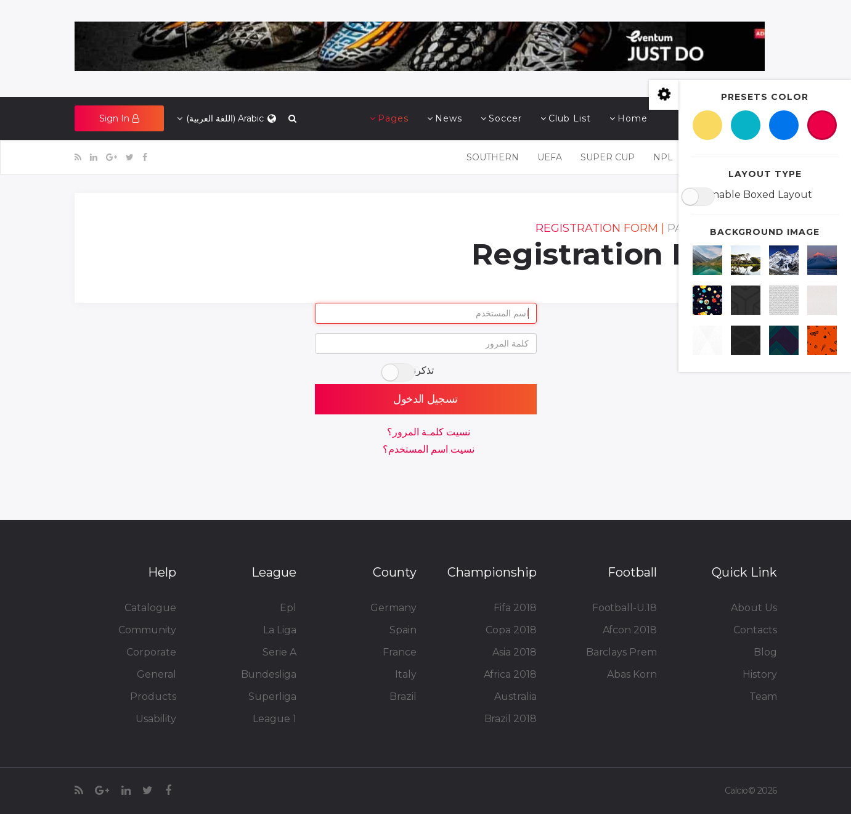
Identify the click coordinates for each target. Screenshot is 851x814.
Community (147, 630)
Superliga (272, 696)
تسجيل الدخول (425, 399)
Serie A (279, 652)
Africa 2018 (510, 674)
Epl (288, 608)
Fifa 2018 (515, 608)
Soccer (505, 118)
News (448, 118)
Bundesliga (268, 674)
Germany (393, 608)
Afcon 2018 (630, 630)
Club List (569, 118)
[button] (119, 118)
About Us (753, 608)
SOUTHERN (492, 157)
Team (763, 696)
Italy (406, 674)
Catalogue (150, 608)
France (399, 652)
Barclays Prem (621, 652)
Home (632, 118)
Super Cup (607, 157)
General (156, 674)
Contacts (754, 630)
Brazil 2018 (510, 719)
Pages (393, 118)
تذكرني (419, 370)
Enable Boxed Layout (759, 194)
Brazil (402, 696)
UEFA (549, 157)
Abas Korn (631, 674)
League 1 (274, 719)
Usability (156, 719)
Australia (515, 696)
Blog (765, 652)
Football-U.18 (624, 608)
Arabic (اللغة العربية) (227, 118)
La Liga (279, 630)
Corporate (151, 652)
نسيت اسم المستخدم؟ (428, 449)
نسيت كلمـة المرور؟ (428, 432)
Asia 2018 (514, 652)
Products (153, 696)
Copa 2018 (511, 630)
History (759, 674)
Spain (403, 630)
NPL (663, 157)
